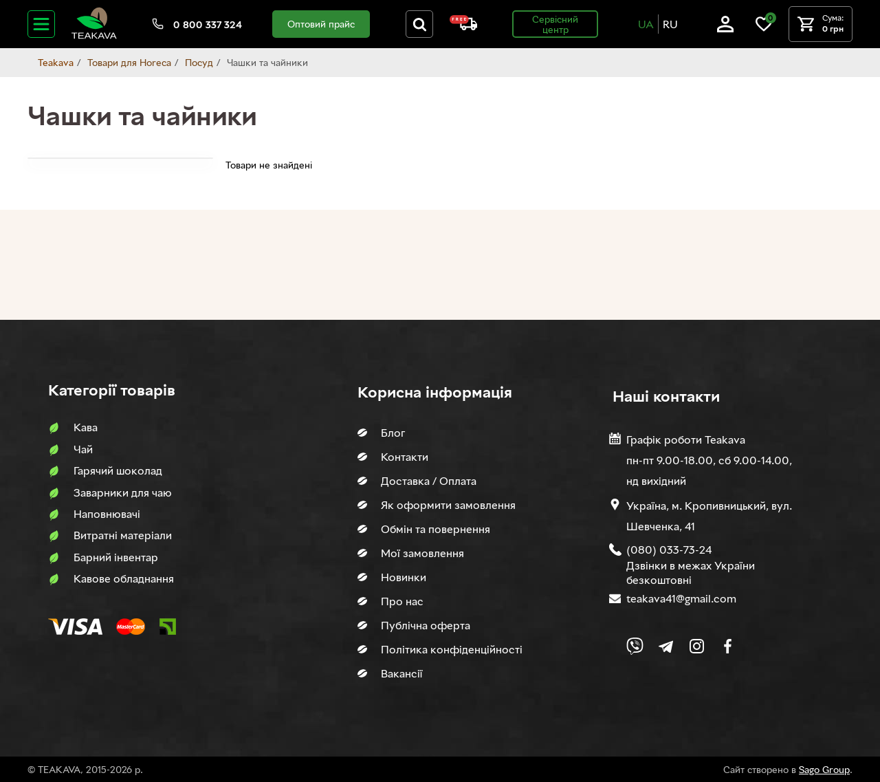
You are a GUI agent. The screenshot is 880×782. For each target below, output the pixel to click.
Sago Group (824, 769)
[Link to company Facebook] (727, 646)
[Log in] (725, 28)
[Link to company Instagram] (696, 646)
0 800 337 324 (207, 24)
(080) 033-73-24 (669, 549)
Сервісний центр (555, 24)
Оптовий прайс (321, 24)
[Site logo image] (94, 36)
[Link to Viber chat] (635, 646)
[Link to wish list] (764, 28)
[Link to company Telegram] (665, 646)
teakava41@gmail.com (681, 598)
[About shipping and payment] (463, 26)
